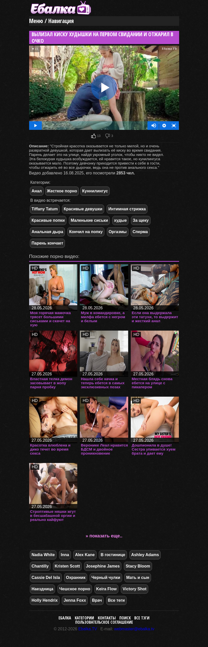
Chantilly (40, 566)
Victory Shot (134, 589)
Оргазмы (118, 232)
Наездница (42, 589)
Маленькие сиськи (89, 220)
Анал (37, 191)
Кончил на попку (86, 232)
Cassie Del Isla (46, 577)
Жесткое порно (62, 191)
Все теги (116, 600)
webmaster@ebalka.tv (134, 629)
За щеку (141, 220)
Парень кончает (47, 243)
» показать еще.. (104, 535)
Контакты (107, 618)
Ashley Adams (145, 555)
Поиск (125, 618)
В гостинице (113, 555)
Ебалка (65, 618)
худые (120, 220)
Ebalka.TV (87, 629)
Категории (84, 618)
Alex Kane (84, 555)
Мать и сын (137, 577)
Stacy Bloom (138, 566)
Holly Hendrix (45, 600)
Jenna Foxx (75, 600)
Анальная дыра (47, 232)
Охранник (75, 577)
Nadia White (43, 555)
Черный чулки (105, 577)
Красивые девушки (83, 209)
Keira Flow (106, 589)
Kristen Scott (67, 566)
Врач (97, 600)
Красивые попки (48, 220)
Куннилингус (95, 191)
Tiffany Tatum (45, 209)
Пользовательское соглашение (104, 622)
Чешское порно (74, 589)
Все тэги (141, 618)
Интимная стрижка (127, 209)
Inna (65, 555)
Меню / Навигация (51, 21)
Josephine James (103, 566)
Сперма (140, 232)
